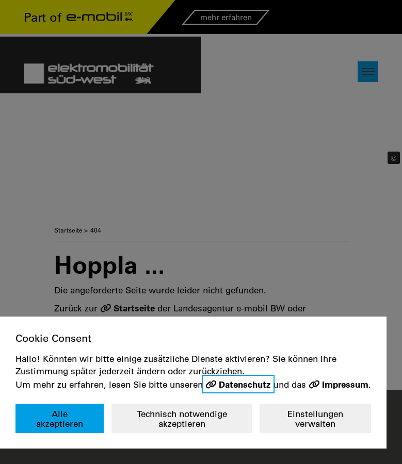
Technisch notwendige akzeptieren (182, 418)
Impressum (345, 384)
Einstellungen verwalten (315, 418)
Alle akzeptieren (59, 418)
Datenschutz (245, 384)
